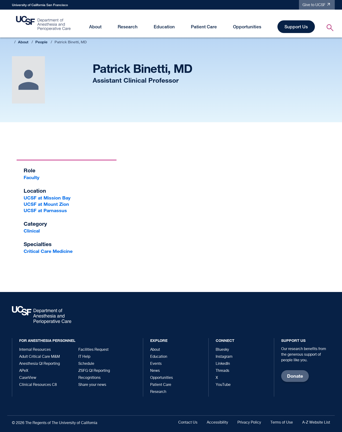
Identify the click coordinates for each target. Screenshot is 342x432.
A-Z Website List (316, 423)
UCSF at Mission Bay (47, 198)
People (41, 42)
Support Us (296, 26)
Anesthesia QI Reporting (39, 364)
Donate (295, 376)
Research (128, 26)
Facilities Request (93, 350)
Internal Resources (35, 350)
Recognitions (89, 378)
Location (35, 191)
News (155, 371)
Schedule (86, 364)
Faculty (31, 177)
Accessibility (217, 423)
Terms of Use (281, 423)
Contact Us (187, 423)
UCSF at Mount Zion (46, 204)
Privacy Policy (249, 423)
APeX (23, 371)
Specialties (37, 244)
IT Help (84, 357)
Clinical (32, 231)
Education (164, 26)
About (95, 26)
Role (29, 170)
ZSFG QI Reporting (94, 371)
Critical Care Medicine (48, 251)
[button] (104, 27)
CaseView (27, 378)
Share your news (92, 385)
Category (35, 224)
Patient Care (204, 26)
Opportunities (247, 26)
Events (156, 364)
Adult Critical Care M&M (39, 357)
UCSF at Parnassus (45, 210)
